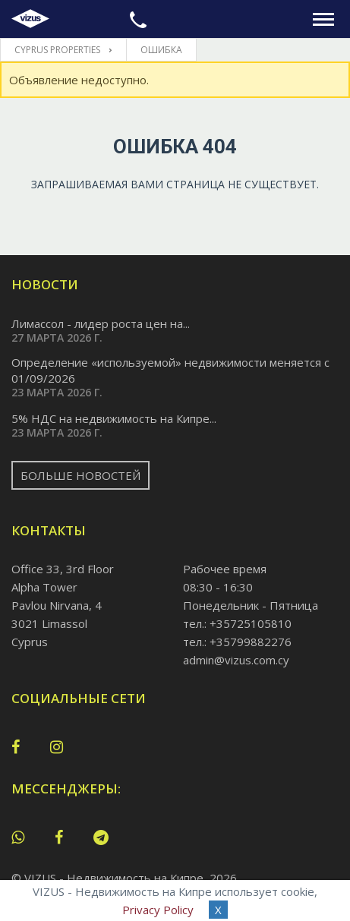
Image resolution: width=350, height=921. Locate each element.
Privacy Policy (158, 909)
